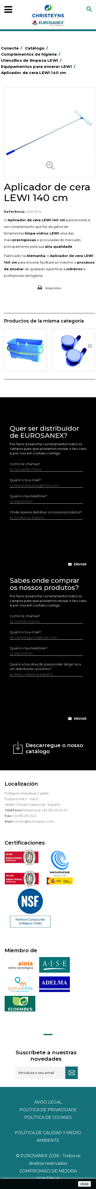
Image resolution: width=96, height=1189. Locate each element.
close (84, 1184)
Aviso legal (48, 1102)
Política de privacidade (48, 1109)
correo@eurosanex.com (33, 821)
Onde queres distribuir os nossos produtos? (46, 512)
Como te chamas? (25, 464)
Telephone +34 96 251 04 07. (45, 810)
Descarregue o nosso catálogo (54, 748)
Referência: (14, 211)
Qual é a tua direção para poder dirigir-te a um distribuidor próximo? (45, 666)
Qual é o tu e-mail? (25, 480)
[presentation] (49, 547)
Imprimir (53, 288)
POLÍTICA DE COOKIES (48, 1117)
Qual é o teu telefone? (28, 496)
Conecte (12, 48)
